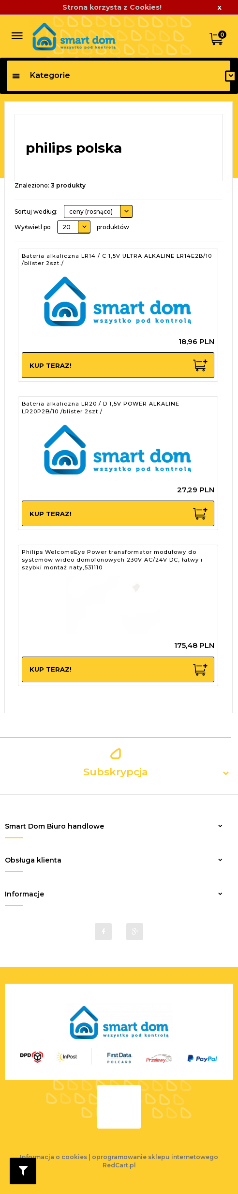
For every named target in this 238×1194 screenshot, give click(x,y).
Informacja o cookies (53, 1157)
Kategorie (41, 75)
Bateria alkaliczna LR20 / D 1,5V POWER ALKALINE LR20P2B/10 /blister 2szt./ (100, 407)
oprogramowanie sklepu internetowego (155, 1157)
